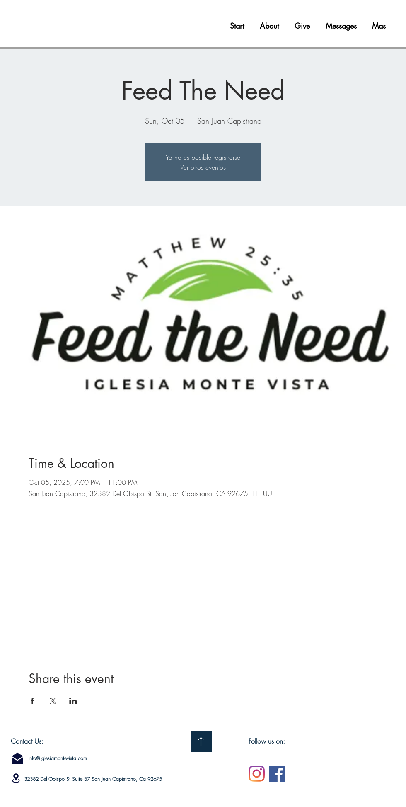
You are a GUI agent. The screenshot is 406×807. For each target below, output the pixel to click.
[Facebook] (277, 774)
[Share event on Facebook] (32, 701)
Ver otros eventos (203, 167)
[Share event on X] (53, 701)
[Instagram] (257, 774)
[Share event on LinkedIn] (73, 701)
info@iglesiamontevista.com (57, 758)
